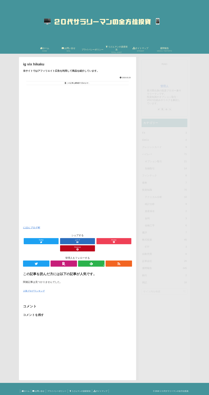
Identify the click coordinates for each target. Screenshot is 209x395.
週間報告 (164, 268)
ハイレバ (164, 154)
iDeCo (164, 140)
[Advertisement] (77, 177)
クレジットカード (164, 147)
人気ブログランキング (34, 291)
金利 (166, 218)
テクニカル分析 (166, 197)
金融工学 (166, 225)
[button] (184, 291)
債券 (164, 183)
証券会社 (164, 261)
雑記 (164, 282)
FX (164, 133)
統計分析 (166, 204)
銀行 (164, 275)
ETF (166, 247)
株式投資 (164, 240)
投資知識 (164, 190)
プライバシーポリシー (56, 391)
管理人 (164, 86)
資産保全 (166, 211)
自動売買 (164, 254)
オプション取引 (166, 161)
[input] (164, 292)
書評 (164, 232)
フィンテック (164, 175)
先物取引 (166, 168)
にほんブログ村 (31, 227)
